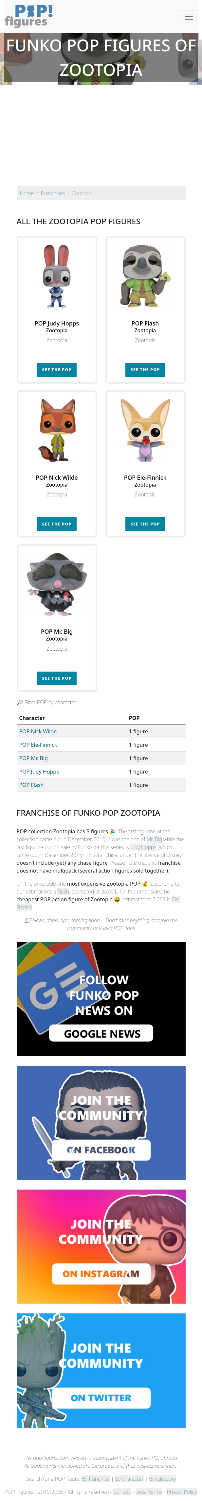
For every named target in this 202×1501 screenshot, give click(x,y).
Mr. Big (154, 839)
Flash (63, 891)
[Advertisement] (101, 137)
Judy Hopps (143, 847)
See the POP (57, 370)
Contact (122, 1491)
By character (129, 1478)
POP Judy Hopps (39, 771)
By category (162, 1478)
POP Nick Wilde (38, 731)
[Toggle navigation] (189, 16)
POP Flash (31, 785)
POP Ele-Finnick (38, 744)
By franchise (96, 1478)
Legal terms (149, 1491)
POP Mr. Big (33, 758)
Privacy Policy (182, 1491)
